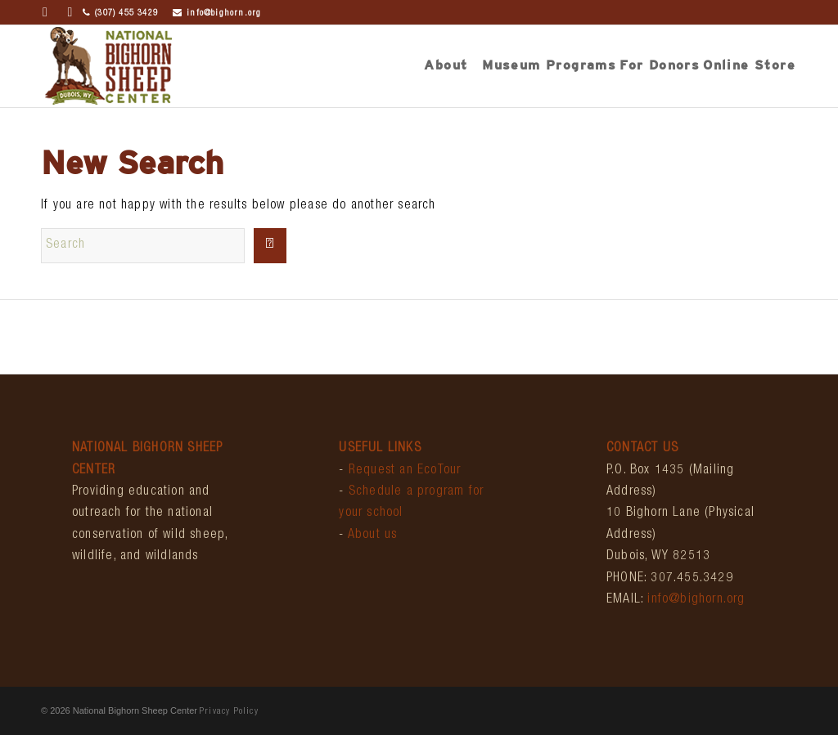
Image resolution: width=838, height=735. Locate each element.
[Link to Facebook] (45, 12)
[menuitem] (446, 66)
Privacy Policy (229, 711)
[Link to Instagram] (70, 12)
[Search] (143, 245)
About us (373, 535)
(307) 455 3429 (120, 13)
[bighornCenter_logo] (108, 66)
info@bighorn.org (217, 13)
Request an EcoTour (405, 470)
